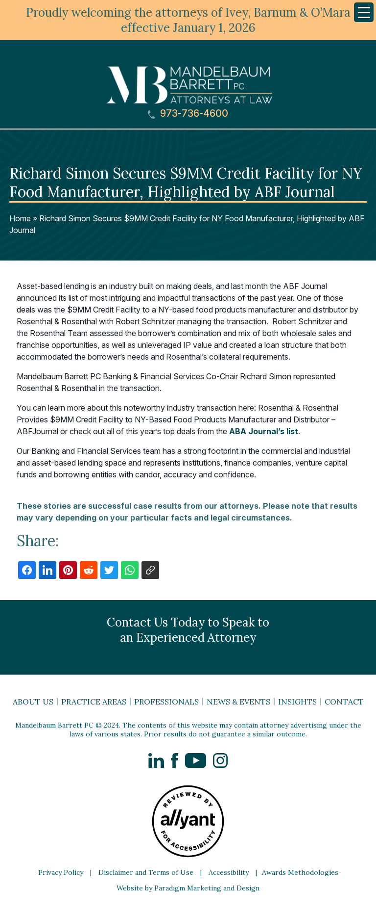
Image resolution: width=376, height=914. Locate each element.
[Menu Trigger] (364, 12)
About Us (33, 701)
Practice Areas (93, 701)
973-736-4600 (188, 113)
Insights (297, 701)
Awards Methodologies (300, 872)
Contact (344, 701)
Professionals (166, 701)
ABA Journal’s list (263, 431)
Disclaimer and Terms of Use (145, 872)
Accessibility (229, 872)
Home (20, 218)
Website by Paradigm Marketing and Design (188, 888)
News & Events (238, 701)
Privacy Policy (60, 872)
